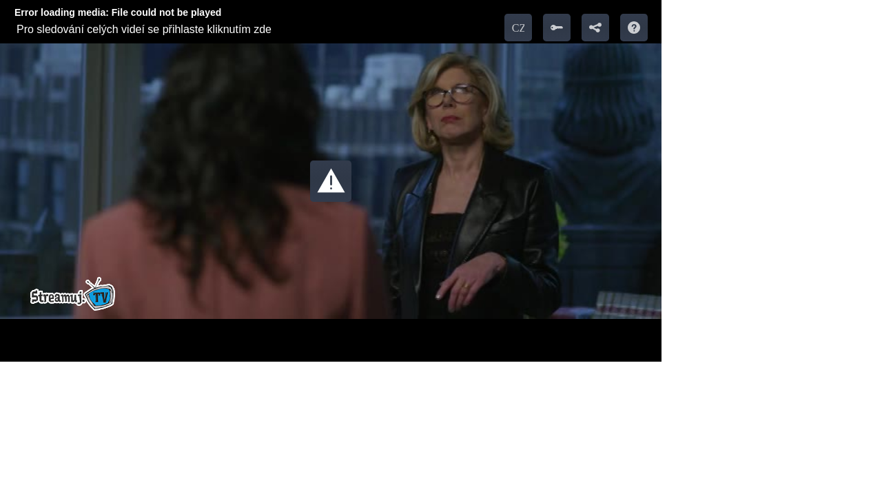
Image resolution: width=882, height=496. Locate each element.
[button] (330, 181)
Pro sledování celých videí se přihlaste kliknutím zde (144, 29)
